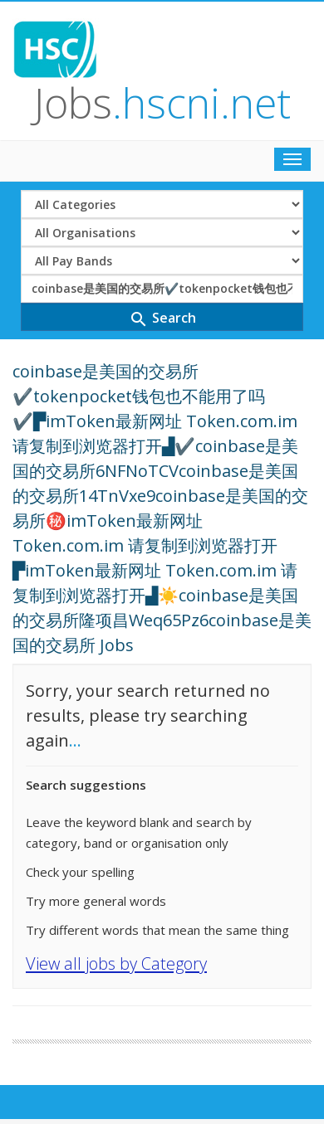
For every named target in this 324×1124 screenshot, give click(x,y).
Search (162, 319)
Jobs (162, 103)
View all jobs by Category (116, 963)
